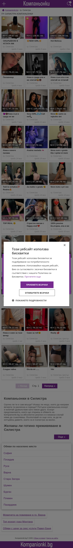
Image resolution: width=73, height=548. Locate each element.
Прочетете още (32, 276)
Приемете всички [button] (37, 284)
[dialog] (36, 274)
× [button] (64, 245)
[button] (29, 300)
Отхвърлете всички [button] (37, 292)
